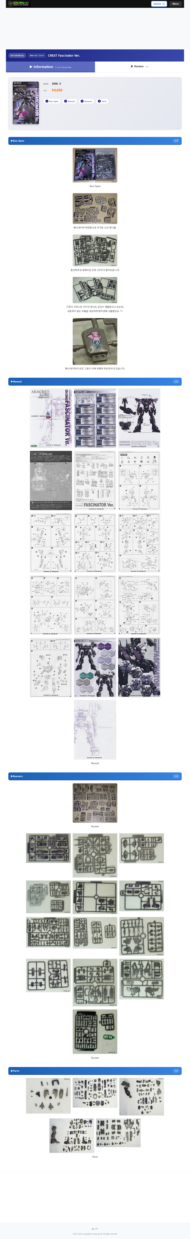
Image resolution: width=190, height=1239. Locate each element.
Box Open (51, 101)
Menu (175, 4)
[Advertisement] (95, 28)
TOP (176, 140)
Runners (86, 101)
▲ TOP (95, 1228)
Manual (69, 101)
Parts (102, 101)
